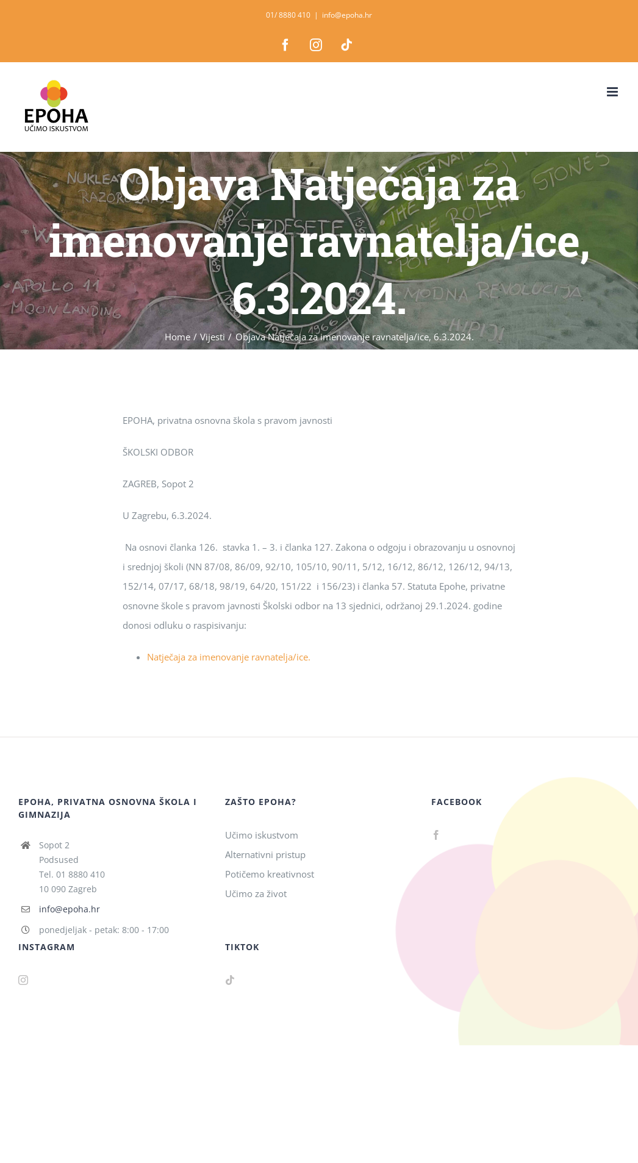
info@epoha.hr (347, 15)
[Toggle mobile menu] (613, 91)
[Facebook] (436, 835)
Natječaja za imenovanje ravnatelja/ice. (228, 657)
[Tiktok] (230, 980)
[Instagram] (23, 980)
